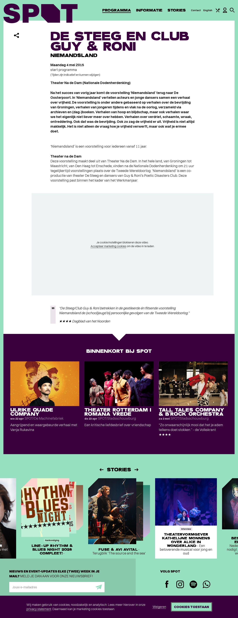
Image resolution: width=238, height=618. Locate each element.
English (207, 10)
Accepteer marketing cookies (108, 246)
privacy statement (38, 609)
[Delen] (16, 35)
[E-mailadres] (57, 587)
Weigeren (159, 607)
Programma (116, 10)
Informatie (149, 10)
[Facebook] (166, 584)
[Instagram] (180, 584)
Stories (176, 10)
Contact (196, 10)
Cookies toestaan (191, 607)
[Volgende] (137, 469)
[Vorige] (101, 469)
